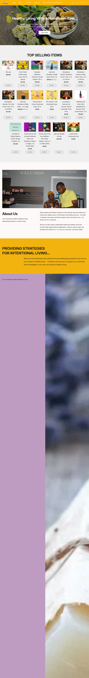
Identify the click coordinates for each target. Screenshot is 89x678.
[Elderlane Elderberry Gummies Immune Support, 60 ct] (37, 74)
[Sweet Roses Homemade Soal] (73, 138)
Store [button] (21, 2)
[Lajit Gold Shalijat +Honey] (59, 138)
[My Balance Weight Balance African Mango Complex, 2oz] (16, 138)
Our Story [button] (28, 2)
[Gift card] (8, 74)
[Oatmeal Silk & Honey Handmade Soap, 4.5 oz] (37, 105)
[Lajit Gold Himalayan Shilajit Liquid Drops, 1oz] (52, 74)
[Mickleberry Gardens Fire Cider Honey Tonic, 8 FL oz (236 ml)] (8, 105)
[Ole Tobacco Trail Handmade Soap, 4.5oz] (52, 105)
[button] (5, 3)
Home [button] (14, 2)
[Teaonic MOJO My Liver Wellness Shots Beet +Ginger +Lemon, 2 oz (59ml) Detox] (44, 138)
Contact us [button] (37, 2)
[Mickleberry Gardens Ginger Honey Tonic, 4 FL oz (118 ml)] (81, 74)
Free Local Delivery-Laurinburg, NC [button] (52, 2)
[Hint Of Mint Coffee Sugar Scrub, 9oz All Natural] (23, 74)
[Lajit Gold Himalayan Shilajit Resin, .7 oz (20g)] (23, 105)
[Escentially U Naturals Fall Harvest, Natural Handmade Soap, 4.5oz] (66, 105)
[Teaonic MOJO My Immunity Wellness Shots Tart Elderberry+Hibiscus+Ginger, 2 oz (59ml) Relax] (30, 138)
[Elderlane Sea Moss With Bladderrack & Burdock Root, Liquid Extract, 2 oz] (81, 105)
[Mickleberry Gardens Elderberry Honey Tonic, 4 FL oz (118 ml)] (66, 74)
